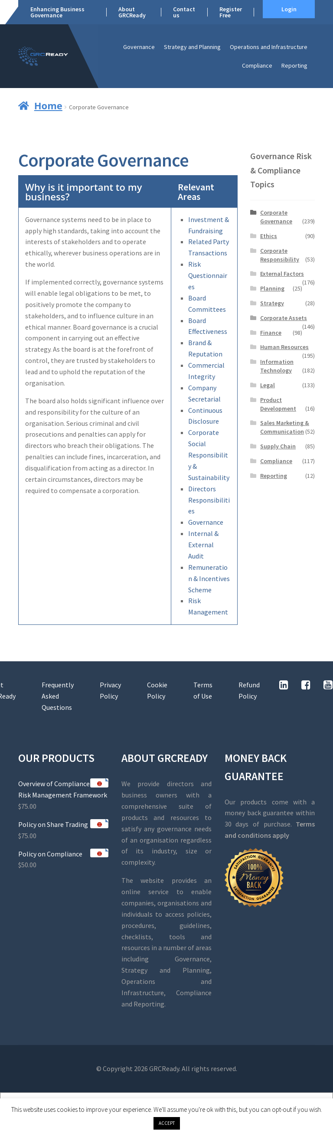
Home (48, 105)
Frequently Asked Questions (58, 696)
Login (289, 9)
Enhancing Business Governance (57, 12)
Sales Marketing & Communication (284, 427)
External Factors (282, 274)
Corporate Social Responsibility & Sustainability (208, 455)
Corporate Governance (276, 217)
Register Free (230, 12)
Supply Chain (278, 446)
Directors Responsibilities (209, 500)
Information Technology (277, 366)
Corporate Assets (283, 318)
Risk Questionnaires (207, 275)
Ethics (268, 236)
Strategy (272, 303)
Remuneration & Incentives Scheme (209, 578)
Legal (267, 385)
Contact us (184, 12)
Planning (272, 288)
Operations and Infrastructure (268, 47)
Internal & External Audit (203, 544)
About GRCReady (132, 12)
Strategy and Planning (192, 47)
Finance (270, 333)
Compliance (257, 65)
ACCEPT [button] (167, 1123)
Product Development (278, 404)
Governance (139, 47)
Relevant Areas (196, 192)
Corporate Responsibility (279, 255)
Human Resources (284, 347)
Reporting (294, 65)
